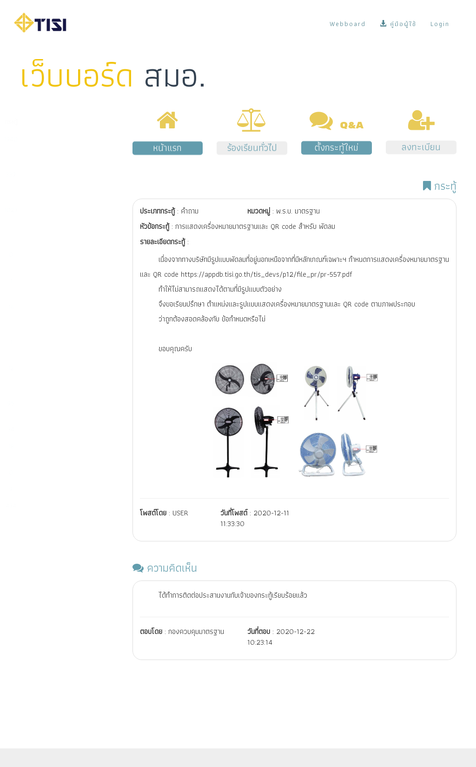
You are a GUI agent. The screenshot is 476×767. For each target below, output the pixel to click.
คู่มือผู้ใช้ (398, 24)
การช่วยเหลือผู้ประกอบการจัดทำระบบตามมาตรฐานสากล (55, 377)
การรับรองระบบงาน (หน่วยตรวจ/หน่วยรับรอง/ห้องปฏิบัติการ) (55, 315)
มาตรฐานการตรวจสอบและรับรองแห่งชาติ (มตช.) (55, 346)
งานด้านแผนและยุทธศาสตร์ (56, 472)
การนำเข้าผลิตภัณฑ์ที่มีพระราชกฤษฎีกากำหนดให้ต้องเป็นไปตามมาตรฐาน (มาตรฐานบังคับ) (54, 224)
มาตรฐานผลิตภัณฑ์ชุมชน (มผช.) (52, 259)
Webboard (348, 24)
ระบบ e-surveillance (49, 429)
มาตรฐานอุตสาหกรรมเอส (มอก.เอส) (53, 285)
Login (440, 24)
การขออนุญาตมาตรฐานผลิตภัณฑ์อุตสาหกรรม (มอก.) (50, 148)
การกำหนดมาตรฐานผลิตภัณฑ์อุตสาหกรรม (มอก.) (50, 183)
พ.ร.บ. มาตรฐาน (41, 489)
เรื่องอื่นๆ (33, 505)
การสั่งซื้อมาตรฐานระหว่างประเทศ (54, 450)
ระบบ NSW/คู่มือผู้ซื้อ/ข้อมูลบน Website (50, 408)
